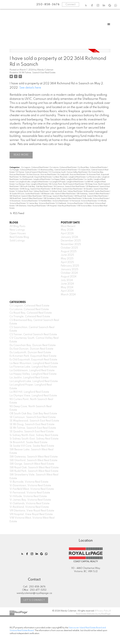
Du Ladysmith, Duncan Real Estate (72, 174)
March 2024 (68, 294)
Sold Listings (17, 240)
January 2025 (69, 269)
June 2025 (67, 255)
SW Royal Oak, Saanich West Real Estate (91, 196)
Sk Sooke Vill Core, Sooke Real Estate (25, 194)
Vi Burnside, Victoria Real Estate (96, 198)
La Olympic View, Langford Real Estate (32, 184)
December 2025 (71, 240)
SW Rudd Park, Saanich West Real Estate (26, 198)
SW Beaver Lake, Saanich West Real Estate (58, 194)
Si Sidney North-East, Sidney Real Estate (32, 191)
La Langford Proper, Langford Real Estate (67, 182)
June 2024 (67, 284)
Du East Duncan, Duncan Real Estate (42, 174)
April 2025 (67, 262)
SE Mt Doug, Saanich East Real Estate (35, 189)
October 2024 (69, 273)
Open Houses (18, 233)
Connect (71, 4)
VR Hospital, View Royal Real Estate (61, 206)
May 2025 (67, 258)
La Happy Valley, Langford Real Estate (67, 179)
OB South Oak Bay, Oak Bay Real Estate (36, 186)
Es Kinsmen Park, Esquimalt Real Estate (33, 356)
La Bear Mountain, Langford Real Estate (69, 177)
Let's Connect (34, 600)
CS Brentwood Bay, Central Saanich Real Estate (57, 170)
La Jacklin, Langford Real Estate (29, 377)
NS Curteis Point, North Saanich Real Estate (66, 184)
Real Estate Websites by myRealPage (93, 614)
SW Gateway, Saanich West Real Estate (93, 194)
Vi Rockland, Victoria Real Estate (29, 507)
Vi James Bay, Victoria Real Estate (41, 203)
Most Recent (68, 226)
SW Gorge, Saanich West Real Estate (58, 196)
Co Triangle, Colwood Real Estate (23, 170)
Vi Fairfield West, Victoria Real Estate (54, 201)
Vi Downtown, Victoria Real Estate (24, 201)
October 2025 (69, 248)
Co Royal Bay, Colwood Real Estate (92, 167)
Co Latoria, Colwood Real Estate (63, 167)
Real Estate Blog (19, 237)
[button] (86, 5)
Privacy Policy (102, 611)
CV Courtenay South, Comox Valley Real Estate (68, 172)
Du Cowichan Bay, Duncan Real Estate (33, 345)
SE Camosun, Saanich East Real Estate (69, 186)
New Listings (17, 230)
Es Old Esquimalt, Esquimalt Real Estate (36, 177)
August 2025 (69, 251)
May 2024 (67, 287)
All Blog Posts (17, 226)
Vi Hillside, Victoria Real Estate (28, 496)
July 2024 (67, 280)
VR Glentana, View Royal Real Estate (31, 206)
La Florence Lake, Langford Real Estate (33, 367)
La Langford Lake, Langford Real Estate (32, 182)
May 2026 (67, 230)
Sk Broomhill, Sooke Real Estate (97, 191)
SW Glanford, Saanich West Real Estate (26, 196)
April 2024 (67, 291)
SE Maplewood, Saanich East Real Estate (34, 420)
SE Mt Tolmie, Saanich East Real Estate (37, 73)
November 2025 (71, 244)
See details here (30, 87)
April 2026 (67, 233)
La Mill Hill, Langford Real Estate (29, 392)
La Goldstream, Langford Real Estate (35, 179)
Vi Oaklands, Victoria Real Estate (69, 203)
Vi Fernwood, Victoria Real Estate (83, 201)
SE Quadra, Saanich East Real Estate (32, 431)
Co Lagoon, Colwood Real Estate (35, 167)
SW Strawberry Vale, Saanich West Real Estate (63, 198)
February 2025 (70, 266)
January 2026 (69, 237)
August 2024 (68, 276)
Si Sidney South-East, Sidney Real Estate (66, 191)
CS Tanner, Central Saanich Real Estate (32, 172)
